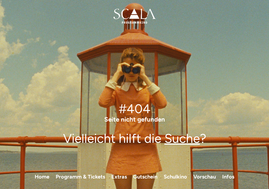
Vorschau (204, 177)
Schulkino (175, 177)
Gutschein (145, 177)
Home (42, 177)
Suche (182, 138)
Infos (228, 177)
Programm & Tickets (80, 177)
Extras (119, 177)
